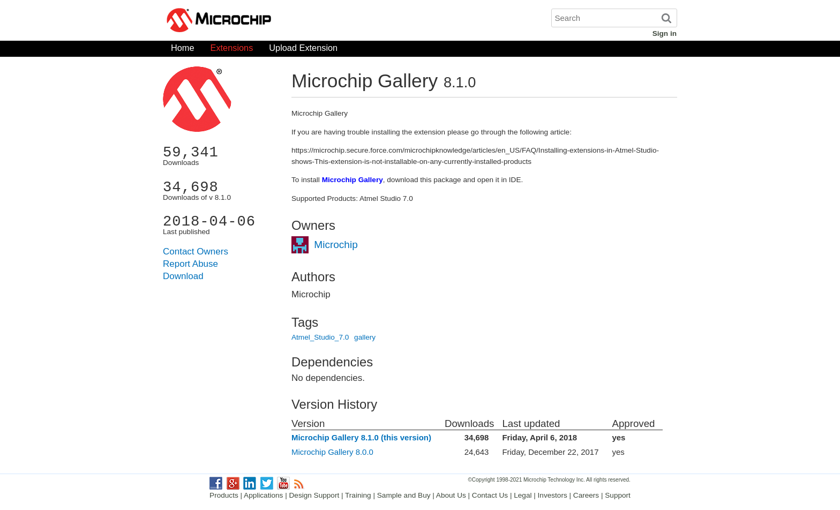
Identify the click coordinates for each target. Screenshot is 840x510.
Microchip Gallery (270, 21)
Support (618, 495)
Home (182, 50)
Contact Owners (195, 251)
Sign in (664, 33)
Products (223, 495)
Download (183, 276)
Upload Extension (303, 50)
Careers (586, 495)
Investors (552, 495)
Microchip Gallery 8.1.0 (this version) (361, 437)
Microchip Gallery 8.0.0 (332, 451)
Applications (263, 495)
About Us (451, 495)
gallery (365, 337)
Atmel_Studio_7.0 (320, 337)
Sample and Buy (404, 495)
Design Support (314, 495)
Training (358, 495)
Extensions (232, 50)
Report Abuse (190, 264)
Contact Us (490, 495)
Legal (522, 495)
